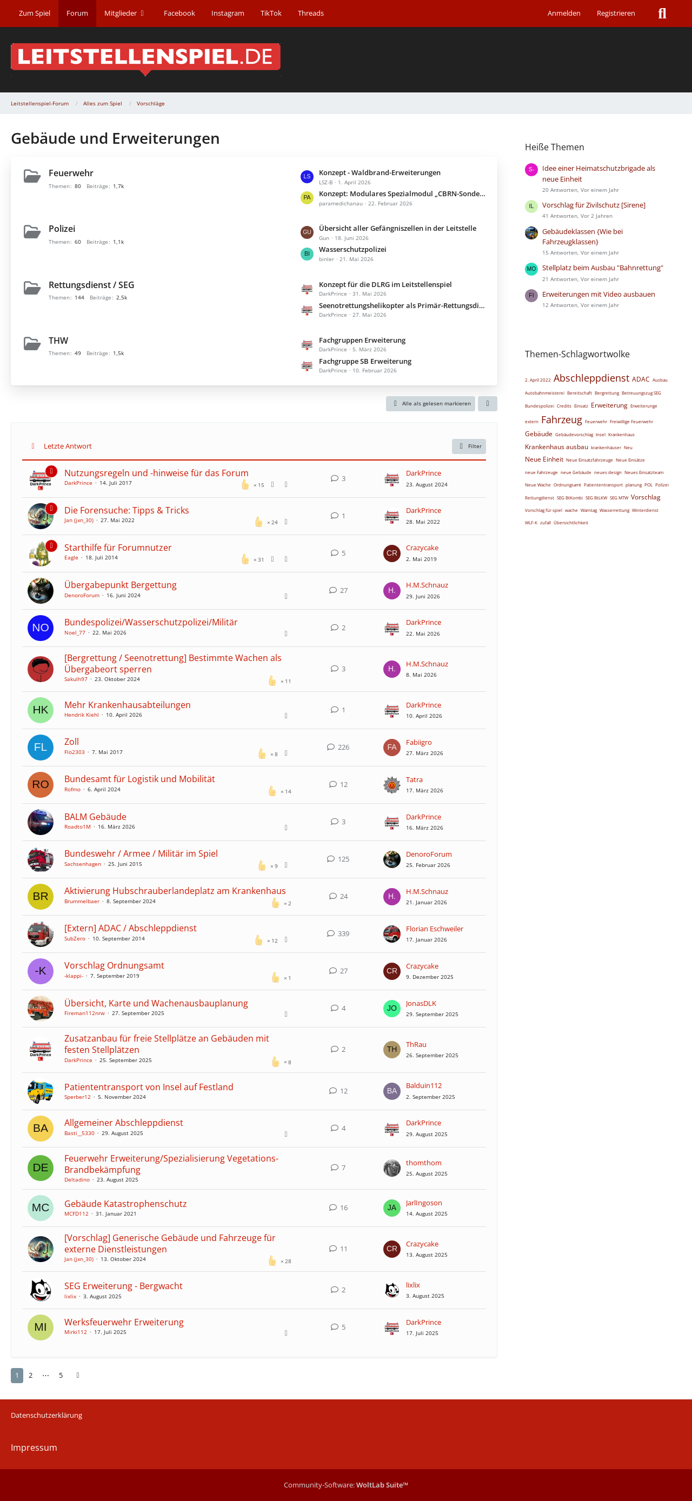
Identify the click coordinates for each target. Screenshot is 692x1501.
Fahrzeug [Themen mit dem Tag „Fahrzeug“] (561, 419)
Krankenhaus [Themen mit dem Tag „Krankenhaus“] (621, 434)
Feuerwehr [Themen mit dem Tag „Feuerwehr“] (596, 421)
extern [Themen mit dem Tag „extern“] (531, 421)
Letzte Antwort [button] (68, 446)
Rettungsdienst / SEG (92, 285)
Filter (469, 446)
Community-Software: (346, 1485)
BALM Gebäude (95, 817)
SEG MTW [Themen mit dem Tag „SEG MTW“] (619, 498)
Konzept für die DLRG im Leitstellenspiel (385, 284)
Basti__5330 (79, 1133)
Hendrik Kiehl (81, 714)
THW (58, 340)
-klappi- (73, 975)
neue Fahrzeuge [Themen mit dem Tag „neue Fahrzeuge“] (541, 472)
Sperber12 (77, 1096)
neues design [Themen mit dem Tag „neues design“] (608, 472)
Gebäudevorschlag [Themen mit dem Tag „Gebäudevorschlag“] (574, 434)
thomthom (424, 1163)
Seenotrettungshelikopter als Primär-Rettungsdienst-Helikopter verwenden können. (403, 305)
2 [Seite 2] (30, 1375)
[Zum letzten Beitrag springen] (392, 479)
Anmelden (564, 13)
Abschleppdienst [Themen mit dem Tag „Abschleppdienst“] (591, 377)
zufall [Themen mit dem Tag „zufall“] (545, 522)
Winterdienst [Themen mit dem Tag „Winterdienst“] (645, 510)
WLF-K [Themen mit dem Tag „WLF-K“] (531, 522)
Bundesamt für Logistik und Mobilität (139, 779)
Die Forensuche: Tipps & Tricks (126, 510)
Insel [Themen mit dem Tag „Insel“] (601, 434)
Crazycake (422, 547)
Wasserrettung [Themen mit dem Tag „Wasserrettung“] (614, 510)
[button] (487, 403)
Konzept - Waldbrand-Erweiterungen (380, 172)
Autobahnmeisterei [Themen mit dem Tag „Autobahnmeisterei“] (544, 393)
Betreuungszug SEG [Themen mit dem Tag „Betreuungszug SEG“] (641, 393)
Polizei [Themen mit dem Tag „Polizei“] (662, 485)
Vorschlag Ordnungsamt (114, 965)
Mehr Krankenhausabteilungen (127, 705)
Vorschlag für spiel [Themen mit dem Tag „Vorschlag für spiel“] (543, 510)
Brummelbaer (81, 901)
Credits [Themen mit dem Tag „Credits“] (564, 406)
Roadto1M (77, 826)
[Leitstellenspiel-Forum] (346, 60)
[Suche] (662, 13)
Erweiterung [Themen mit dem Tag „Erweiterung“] (609, 405)
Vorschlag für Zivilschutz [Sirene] (594, 205)
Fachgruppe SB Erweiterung (365, 361)
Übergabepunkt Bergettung (120, 585)
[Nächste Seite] (78, 1375)
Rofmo (72, 789)
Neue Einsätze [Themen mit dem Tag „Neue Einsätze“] (630, 460)
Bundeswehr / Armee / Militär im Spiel (141, 853)
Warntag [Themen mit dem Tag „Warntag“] (589, 510)
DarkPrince (78, 482)
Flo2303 (74, 752)
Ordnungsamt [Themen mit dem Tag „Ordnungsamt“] (567, 485)
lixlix (70, 1296)
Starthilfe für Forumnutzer (118, 547)
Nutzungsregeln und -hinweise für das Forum (156, 473)
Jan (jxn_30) (79, 520)
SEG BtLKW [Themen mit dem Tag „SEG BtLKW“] (596, 498)
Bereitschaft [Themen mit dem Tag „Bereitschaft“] (579, 393)
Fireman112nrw (84, 1013)
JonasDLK (421, 1003)
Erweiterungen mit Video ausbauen (598, 294)
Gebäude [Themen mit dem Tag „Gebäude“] (539, 433)
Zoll (71, 742)
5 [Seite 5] (61, 1375)
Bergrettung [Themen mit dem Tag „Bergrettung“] (607, 393)
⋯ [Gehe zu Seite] (45, 1375)
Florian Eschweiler (434, 928)
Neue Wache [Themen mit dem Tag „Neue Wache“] (538, 485)
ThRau (416, 1044)
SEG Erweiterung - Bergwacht (123, 1286)
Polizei (62, 229)
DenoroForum (81, 595)
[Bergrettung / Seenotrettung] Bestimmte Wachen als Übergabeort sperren (173, 663)
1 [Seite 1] (17, 1375)
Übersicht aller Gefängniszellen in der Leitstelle (397, 228)
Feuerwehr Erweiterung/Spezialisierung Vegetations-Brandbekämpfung (171, 1164)
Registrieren (616, 13)
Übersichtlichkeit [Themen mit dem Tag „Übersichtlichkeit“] (571, 522)
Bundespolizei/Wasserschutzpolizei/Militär (151, 622)
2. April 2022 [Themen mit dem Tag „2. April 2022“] (538, 380)
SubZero (74, 938)
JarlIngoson (424, 1203)
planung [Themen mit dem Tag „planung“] (634, 485)
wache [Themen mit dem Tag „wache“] (571, 510)
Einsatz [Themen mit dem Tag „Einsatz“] (581, 406)
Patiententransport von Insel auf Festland (149, 1087)
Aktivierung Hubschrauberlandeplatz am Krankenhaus (175, 891)
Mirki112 (75, 1332)
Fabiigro (419, 742)
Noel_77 (74, 632)
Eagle (71, 557)
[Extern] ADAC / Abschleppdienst (130, 928)
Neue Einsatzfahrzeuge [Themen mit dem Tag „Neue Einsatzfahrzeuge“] (589, 460)
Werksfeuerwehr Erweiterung (124, 1322)
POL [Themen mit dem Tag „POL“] (648, 485)
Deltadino (77, 1179)
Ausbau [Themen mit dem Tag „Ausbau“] (660, 380)
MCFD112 (76, 1213)
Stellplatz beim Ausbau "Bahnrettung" (602, 267)
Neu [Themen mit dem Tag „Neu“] (628, 447)
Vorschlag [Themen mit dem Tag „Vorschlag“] (646, 497)
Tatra (414, 779)
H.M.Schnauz (427, 585)
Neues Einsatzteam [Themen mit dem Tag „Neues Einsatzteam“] (643, 472)
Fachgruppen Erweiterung (362, 340)
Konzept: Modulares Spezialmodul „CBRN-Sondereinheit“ (403, 193)
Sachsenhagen (82, 864)
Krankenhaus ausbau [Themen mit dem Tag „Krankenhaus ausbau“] (556, 446)
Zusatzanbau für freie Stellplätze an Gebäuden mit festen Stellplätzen (166, 1044)
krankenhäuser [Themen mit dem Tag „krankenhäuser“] (606, 447)
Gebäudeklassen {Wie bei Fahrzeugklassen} (582, 236)
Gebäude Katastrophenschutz (125, 1204)
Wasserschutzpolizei (353, 249)
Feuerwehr (71, 173)
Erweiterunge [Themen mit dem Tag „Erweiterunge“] (643, 406)
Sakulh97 (76, 679)
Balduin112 (424, 1085)
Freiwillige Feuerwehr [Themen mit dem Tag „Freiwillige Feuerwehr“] (631, 421)
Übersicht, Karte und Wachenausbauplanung (156, 1003)
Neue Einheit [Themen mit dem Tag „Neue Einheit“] (544, 459)
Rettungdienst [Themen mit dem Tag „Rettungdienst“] (539, 498)
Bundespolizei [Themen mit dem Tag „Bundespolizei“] (539, 406)
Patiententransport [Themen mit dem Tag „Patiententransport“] (603, 485)
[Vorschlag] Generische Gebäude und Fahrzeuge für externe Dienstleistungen (170, 1243)
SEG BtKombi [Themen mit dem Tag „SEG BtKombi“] (570, 498)
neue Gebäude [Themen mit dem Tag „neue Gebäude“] (576, 472)
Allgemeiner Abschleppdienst (123, 1123)
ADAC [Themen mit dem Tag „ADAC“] (641, 379)
